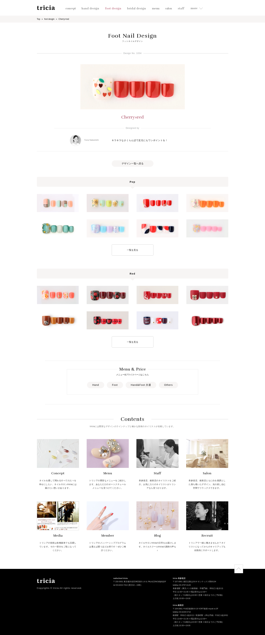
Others (168, 385)
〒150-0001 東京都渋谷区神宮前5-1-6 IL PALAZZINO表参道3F (139, 582)
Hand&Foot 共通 (141, 385)
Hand (95, 385)
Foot (115, 385)
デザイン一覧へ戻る (133, 163)
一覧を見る (132, 250)
